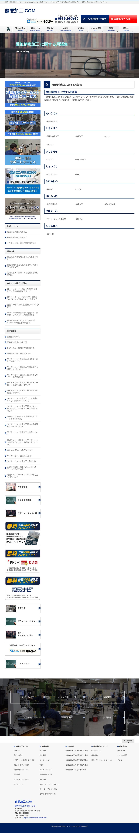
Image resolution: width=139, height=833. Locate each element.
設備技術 (107, 697)
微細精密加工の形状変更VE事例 (77, 750)
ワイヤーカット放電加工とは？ (20, 456)
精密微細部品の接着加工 (17, 237)
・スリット (49, 160)
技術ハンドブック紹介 (21, 765)
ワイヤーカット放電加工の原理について (22, 433)
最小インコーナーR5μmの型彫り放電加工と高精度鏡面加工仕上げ (22, 290)
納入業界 (43, 755)
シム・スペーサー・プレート (50, 784)
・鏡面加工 (78, 136)
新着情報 (107, 718)
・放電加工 (78, 204)
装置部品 (43, 779)
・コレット (49, 145)
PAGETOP (128, 741)
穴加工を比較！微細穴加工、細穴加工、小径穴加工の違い (21, 468)
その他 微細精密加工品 (48, 794)
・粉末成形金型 (109, 204)
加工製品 (43, 750)
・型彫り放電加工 (52, 136)
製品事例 (28, 718)
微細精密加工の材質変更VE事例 (77, 755)
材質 (41, 765)
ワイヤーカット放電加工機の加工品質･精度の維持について (23, 425)
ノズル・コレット (46, 770)
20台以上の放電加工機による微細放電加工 (22, 258)
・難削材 (48, 189)
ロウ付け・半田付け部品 (48, 789)
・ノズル (77, 189)
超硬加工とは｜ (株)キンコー (19, 353)
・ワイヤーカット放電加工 (55, 219)
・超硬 (77, 174)
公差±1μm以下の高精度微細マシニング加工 (23, 306)
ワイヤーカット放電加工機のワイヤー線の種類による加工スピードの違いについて (22, 408)
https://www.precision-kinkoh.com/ (35, 818)
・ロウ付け (49, 234)
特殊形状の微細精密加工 (17, 232)
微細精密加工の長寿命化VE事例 (77, 765)
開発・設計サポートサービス (101, 760)
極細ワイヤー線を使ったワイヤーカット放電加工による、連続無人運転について (22, 442)
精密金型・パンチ (46, 774)
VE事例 (67, 718)
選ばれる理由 (28, 697)
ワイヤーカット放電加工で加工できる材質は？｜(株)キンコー (22, 368)
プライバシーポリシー (21, 779)
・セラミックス (80, 160)
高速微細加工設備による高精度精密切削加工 (22, 274)
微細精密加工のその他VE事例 (76, 770)
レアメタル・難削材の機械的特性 (20, 348)
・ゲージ (107, 136)
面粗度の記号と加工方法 (17, 342)
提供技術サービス (100, 746)
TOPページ (17, 750)
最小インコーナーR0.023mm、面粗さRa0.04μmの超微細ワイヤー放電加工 (22, 298)
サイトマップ (18, 784)
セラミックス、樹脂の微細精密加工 (21, 243)
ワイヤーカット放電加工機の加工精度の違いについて (22, 391)
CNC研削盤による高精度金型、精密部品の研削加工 (22, 266)
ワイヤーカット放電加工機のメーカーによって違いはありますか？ (22, 383)
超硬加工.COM (20, 10)
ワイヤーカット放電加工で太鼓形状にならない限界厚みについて (22, 399)
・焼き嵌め (78, 219)
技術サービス (96, 750)
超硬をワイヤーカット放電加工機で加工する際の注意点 (22, 417)
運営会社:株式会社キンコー (26, 806)
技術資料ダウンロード (21, 770)
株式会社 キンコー (66, 826)
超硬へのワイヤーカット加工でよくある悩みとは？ (22, 476)
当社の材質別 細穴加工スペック (20, 450)
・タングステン (51, 174)
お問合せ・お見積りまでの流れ (24, 760)
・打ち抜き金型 (51, 121)
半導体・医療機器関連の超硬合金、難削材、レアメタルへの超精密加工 (22, 314)
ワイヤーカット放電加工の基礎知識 (21, 461)
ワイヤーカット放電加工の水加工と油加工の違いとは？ (22, 360)
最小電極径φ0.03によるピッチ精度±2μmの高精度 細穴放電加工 (21, 321)
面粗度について (13, 337)
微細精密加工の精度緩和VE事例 (77, 760)
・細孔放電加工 (51, 204)
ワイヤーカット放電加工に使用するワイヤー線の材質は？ (22, 376)
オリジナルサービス (67, 697)
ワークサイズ (44, 760)
